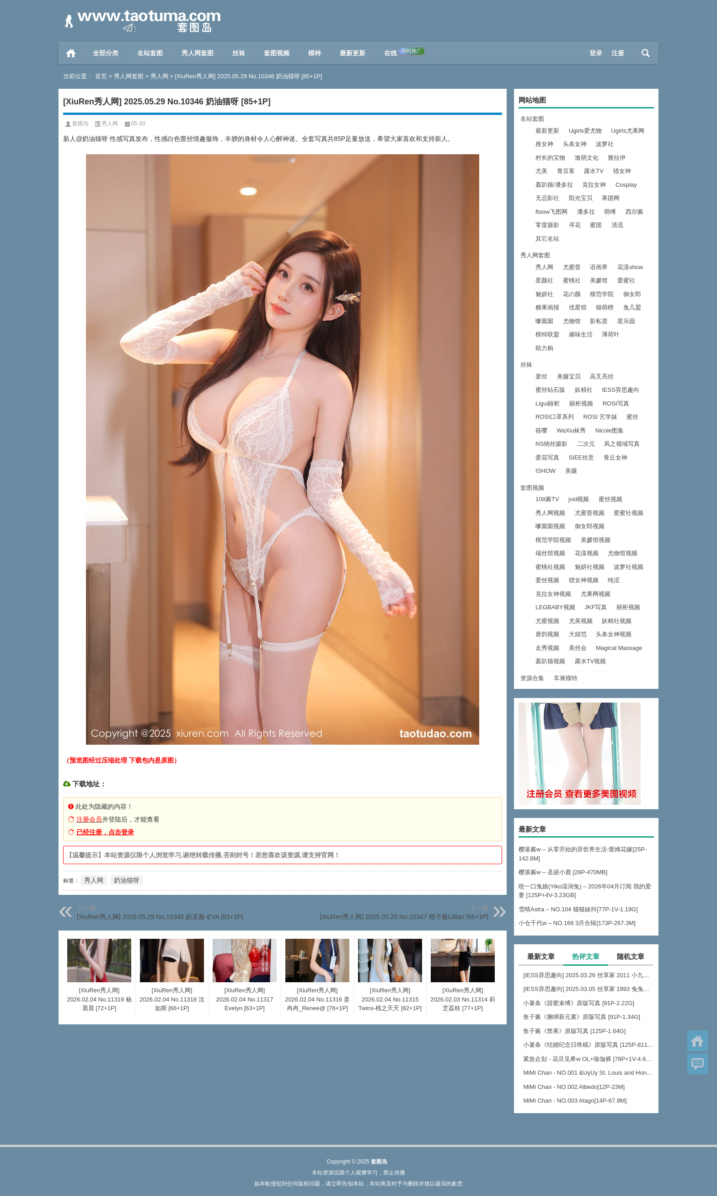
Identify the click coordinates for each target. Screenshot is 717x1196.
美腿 (571, 470)
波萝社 (605, 144)
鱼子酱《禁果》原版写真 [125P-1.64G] (574, 1031)
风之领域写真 (622, 443)
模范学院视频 (553, 539)
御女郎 (632, 294)
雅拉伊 (617, 157)
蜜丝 (632, 416)
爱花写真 (547, 457)
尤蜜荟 (572, 267)
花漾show (630, 267)
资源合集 (532, 678)
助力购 (544, 348)
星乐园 (626, 321)
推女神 (544, 144)
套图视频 (276, 53)
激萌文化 (587, 157)
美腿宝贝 (569, 376)
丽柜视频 (581, 403)
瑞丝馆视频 (550, 553)
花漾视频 (587, 553)
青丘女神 (615, 457)
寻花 (575, 225)
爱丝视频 (547, 580)
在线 (404, 52)
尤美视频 (581, 620)
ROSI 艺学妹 (600, 416)
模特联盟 (547, 334)
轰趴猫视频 (550, 661)
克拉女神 (594, 184)
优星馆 (578, 307)
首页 (71, 53)
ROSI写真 (616, 403)
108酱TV (547, 499)
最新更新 (352, 53)
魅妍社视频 (590, 566)
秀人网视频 (550, 512)
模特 (314, 53)
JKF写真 (595, 607)
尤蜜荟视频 (590, 512)
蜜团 (596, 225)
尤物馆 (572, 321)
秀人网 (159, 76)
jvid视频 (578, 499)
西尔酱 (634, 211)
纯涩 (614, 580)
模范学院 (602, 294)
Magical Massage (619, 647)
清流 (617, 225)
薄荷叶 (611, 334)
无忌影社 (547, 198)
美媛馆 (599, 280)
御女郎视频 (590, 526)
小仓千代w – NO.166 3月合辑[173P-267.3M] (577, 923)
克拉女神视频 (553, 593)
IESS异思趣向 (620, 389)
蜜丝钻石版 (550, 389)
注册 (617, 53)
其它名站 (547, 238)
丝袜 (238, 53)
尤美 (541, 171)
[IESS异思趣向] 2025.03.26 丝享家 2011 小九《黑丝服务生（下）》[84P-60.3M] (588, 975)
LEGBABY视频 (555, 607)
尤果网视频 (595, 593)
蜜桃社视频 (550, 566)
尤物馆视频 (622, 553)
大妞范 (578, 634)
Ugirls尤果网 (627, 130)
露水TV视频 (590, 661)
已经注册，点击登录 (105, 832)
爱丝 (541, 376)
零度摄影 (547, 225)
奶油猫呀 (126, 880)
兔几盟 (632, 307)
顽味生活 (581, 334)
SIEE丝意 (581, 457)
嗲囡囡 (544, 321)
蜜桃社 (572, 280)
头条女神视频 (613, 634)
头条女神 (575, 144)
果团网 (611, 198)
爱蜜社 (626, 280)
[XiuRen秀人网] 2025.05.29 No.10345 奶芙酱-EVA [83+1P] (160, 916)
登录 (595, 53)
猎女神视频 (584, 580)
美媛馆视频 (595, 539)
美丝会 (578, 647)
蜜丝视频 (610, 499)
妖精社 (584, 389)
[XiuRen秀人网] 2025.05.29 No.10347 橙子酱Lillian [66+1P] (404, 916)
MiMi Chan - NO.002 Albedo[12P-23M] (574, 1086)
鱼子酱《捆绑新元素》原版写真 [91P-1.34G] (581, 1016)
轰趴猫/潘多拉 (554, 184)
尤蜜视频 (547, 620)
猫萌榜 (605, 307)
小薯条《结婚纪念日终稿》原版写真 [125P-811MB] (588, 1044)
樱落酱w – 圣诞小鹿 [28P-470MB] (563, 872)
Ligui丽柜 (547, 403)
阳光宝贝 (581, 198)
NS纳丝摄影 (551, 443)
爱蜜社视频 (628, 512)
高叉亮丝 (602, 376)
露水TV (594, 171)
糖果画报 (547, 307)
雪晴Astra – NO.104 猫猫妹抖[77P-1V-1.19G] (578, 909)
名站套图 (150, 53)
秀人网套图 (198, 53)
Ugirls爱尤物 (585, 130)
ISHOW (545, 470)
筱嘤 (541, 430)
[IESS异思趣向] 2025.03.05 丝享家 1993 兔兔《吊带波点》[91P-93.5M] (588, 988)
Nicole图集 (609, 430)
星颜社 (544, 280)
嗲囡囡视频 (550, 526)
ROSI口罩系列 (554, 416)
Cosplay (626, 184)
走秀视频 (547, 647)
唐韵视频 (547, 634)
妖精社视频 (616, 620)
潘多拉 (586, 211)
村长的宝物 (550, 157)
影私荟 (599, 321)
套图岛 (80, 123)
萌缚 (610, 211)
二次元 (586, 443)
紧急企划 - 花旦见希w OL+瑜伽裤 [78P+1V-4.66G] (588, 1058)
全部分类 (105, 53)
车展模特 (566, 678)
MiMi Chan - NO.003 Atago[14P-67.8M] (574, 1100)
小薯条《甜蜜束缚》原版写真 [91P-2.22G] (578, 1003)
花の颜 (572, 294)
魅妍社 (544, 294)
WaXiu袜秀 (571, 430)
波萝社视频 (628, 566)
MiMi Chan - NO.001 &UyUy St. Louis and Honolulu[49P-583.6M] (588, 1072)
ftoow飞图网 (551, 211)
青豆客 (566, 171)
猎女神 (622, 171)
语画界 (599, 267)
